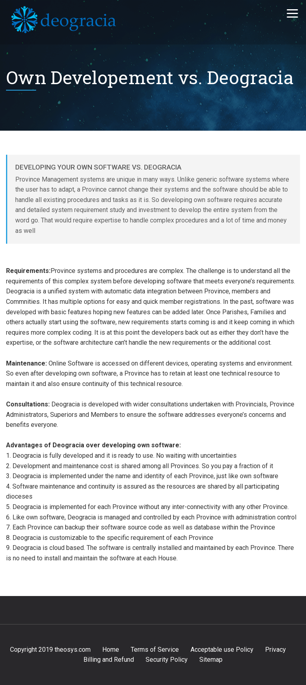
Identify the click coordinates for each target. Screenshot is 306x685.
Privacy (275, 649)
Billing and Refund (108, 659)
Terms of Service (155, 649)
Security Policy (167, 659)
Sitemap (211, 659)
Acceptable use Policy (221, 649)
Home (110, 649)
